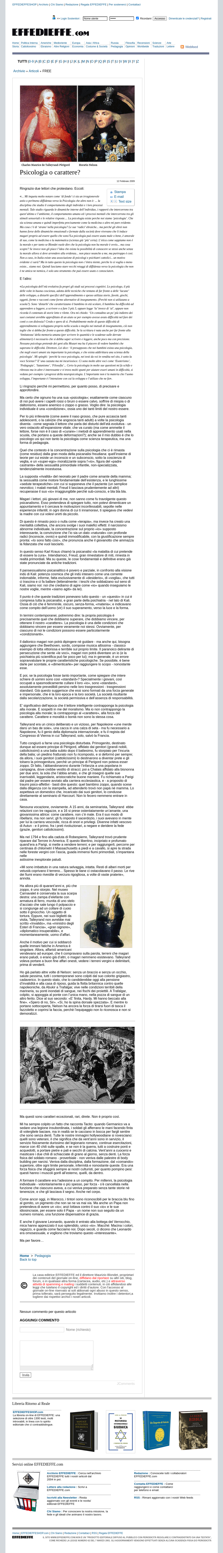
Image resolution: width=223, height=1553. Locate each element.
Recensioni (143, 43)
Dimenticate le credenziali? (184, 18)
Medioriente (60, 43)
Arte (169, 43)
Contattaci (134, 4)
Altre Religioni (61, 46)
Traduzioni (158, 46)
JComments (126, 1388)
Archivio (43, 4)
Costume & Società (96, 46)
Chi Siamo (57, 4)
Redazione (71, 4)
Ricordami (146, 18)
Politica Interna (29, 43)
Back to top (28, 1259)
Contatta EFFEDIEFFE (148, 1488)
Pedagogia (117, 46)
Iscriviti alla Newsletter (62, 1502)
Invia (25, 1380)
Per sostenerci (117, 4)
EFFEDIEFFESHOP (25, 4)
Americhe (46, 43)
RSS (137, 1502)
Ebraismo (46, 46)
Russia (115, 43)
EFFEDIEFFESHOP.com (28, 1417)
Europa (76, 43)
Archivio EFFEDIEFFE (61, 1478)
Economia (77, 46)
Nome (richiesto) (78, 1329)
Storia (15, 46)
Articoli (34, 71)
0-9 (31, 61)
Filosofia (130, 43)
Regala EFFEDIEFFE (94, 4)
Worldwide (143, 46)
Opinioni (130, 46)
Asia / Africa (92, 43)
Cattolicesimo (28, 46)
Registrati (206, 18)
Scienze (156, 43)
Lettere (170, 46)
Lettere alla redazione (61, 1492)
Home (15, 43)
